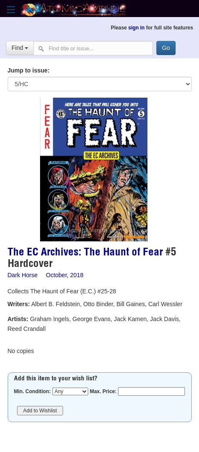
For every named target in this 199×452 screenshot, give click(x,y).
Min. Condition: (32, 391)
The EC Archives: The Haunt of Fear (85, 253)
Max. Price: (103, 391)
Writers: (19, 304)
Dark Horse (23, 275)
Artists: (18, 319)
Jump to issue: (29, 70)
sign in (136, 28)
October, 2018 (65, 275)
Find (20, 47)
